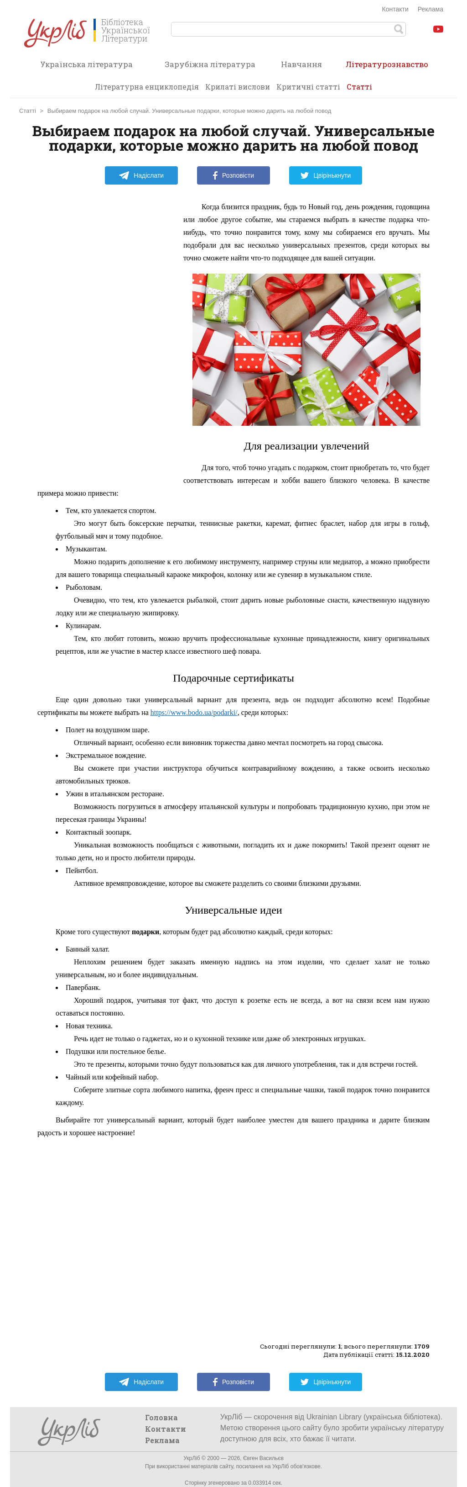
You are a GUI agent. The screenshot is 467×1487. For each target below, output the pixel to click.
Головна (161, 1417)
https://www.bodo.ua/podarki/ (194, 712)
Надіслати (141, 175)
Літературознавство (387, 67)
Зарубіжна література (210, 64)
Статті (359, 86)
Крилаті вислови (237, 86)
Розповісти (233, 175)
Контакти (395, 9)
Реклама (430, 9)
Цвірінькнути (326, 175)
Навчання (301, 64)
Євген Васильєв (263, 1458)
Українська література (86, 64)
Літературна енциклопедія (147, 86)
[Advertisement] (105, 338)
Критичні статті (308, 86)
